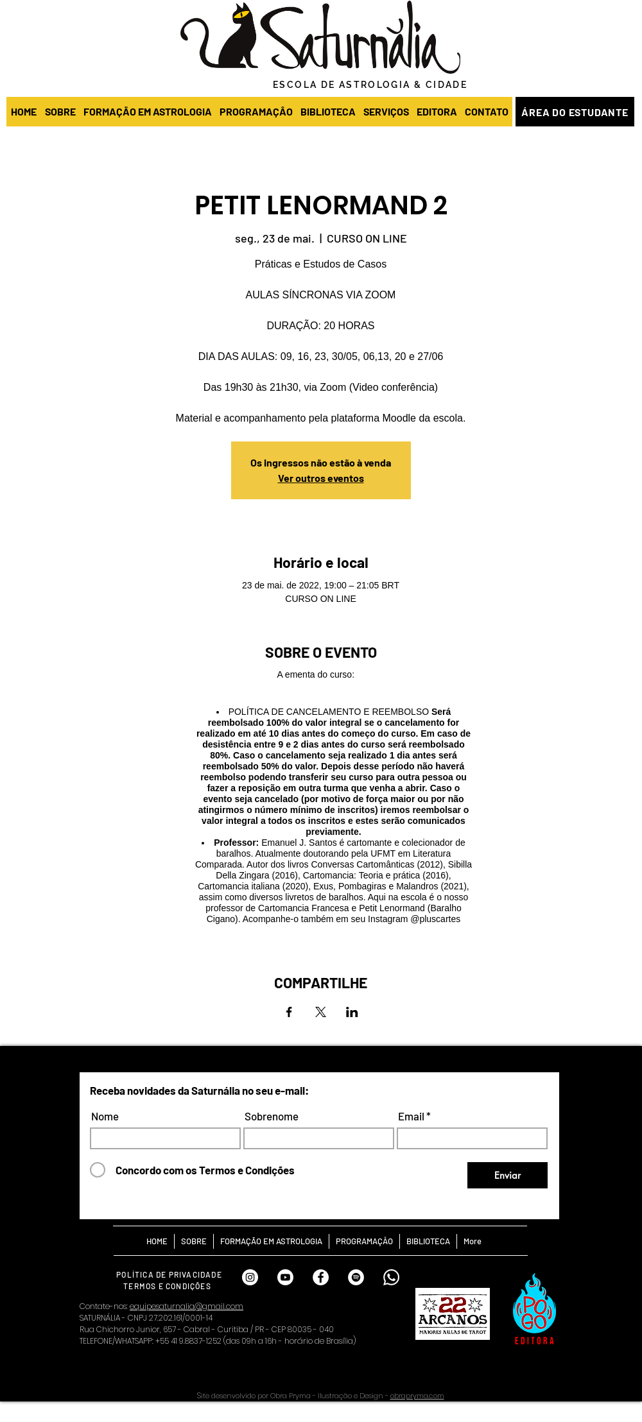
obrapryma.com (417, 1396)
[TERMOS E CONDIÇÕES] (168, 1285)
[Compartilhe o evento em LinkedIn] (352, 1012)
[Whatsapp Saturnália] (391, 1277)
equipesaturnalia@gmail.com (186, 1306)
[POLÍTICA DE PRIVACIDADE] (170, 1274)
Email (411, 1116)
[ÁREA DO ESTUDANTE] (575, 111)
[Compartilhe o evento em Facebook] (289, 1012)
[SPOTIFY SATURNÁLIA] (356, 1277)
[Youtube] (285, 1277)
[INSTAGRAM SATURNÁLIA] (250, 1277)
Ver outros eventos (321, 478)
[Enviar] (507, 1175)
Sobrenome (272, 1116)
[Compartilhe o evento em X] (321, 1012)
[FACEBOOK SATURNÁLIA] (321, 1277)
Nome (105, 1116)
